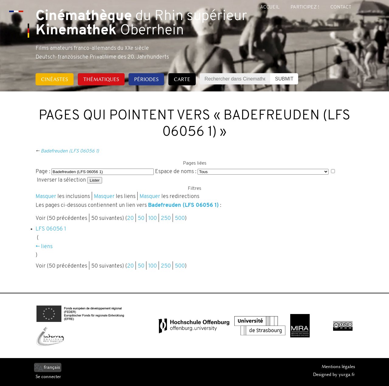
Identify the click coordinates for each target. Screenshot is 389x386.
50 (141, 218)
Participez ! (305, 7)
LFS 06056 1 (51, 229)
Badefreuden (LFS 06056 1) (70, 151)
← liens (44, 247)
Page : (43, 172)
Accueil (270, 7)
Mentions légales (338, 366)
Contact (340, 7)
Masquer (46, 197)
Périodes (146, 79)
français (52, 367)
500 (180, 218)
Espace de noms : (175, 172)
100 (152, 218)
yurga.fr (347, 374)
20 (130, 218)
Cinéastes (54, 79)
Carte (182, 79)
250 (166, 218)
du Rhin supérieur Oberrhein (141, 23)
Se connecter (48, 376)
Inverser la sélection (61, 180)
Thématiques (101, 79)
